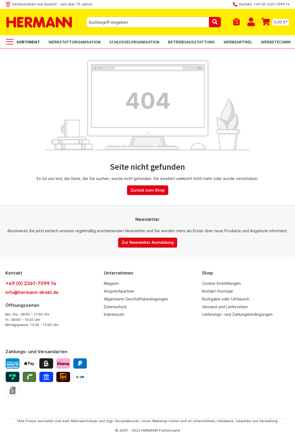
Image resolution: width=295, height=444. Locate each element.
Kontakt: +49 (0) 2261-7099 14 (264, 4)
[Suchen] (215, 22)
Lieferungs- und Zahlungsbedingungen (237, 314)
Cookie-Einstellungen (221, 283)
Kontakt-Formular (217, 291)
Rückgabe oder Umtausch (225, 299)
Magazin (111, 283)
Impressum (114, 314)
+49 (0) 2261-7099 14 (30, 283)
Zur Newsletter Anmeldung (148, 242)
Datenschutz (115, 306)
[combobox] (147, 22)
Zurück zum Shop (148, 190)
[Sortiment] (24, 41)
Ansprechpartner (119, 291)
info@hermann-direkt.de (32, 292)
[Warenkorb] (274, 22)
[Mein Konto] (251, 22)
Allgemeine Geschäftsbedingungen (136, 299)
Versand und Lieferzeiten (225, 306)
